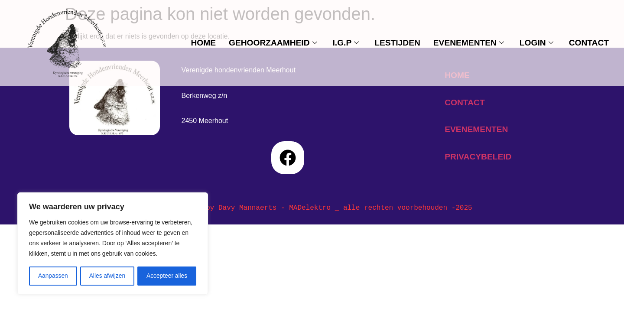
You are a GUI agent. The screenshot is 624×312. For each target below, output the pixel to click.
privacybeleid (478, 156)
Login (536, 42)
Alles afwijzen (107, 276)
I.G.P (346, 42)
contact (589, 42)
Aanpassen (53, 276)
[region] (112, 244)
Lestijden (397, 42)
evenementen (468, 42)
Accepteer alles (167, 276)
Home (203, 42)
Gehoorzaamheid (273, 42)
